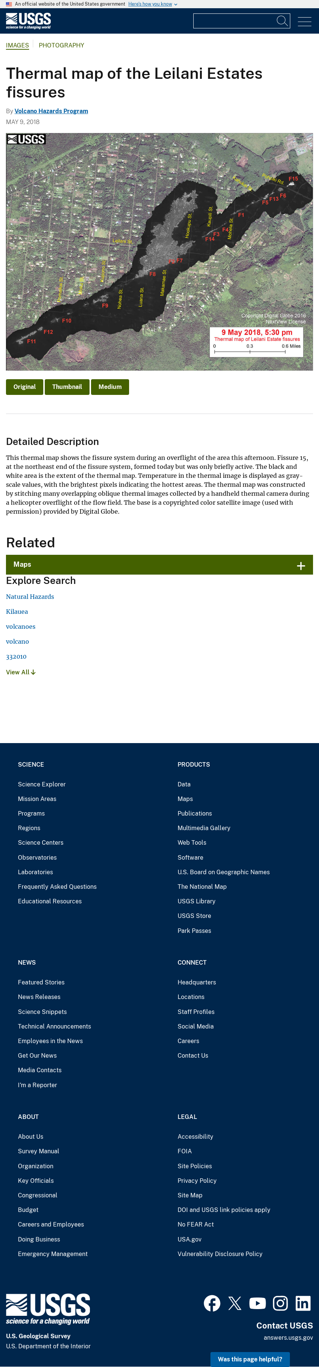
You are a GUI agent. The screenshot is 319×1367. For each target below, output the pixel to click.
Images (17, 45)
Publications (195, 813)
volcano (17, 641)
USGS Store (194, 915)
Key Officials (36, 1180)
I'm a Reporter (37, 1085)
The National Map (202, 886)
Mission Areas (37, 798)
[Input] (241, 20)
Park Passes (194, 930)
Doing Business (39, 1239)
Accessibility (195, 1136)
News (27, 962)
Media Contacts (40, 1070)
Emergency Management (53, 1254)
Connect (192, 962)
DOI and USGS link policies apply (224, 1209)
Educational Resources (50, 901)
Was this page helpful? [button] (250, 1359)
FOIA (185, 1151)
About (28, 1116)
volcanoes (20, 626)
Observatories (37, 857)
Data (184, 784)
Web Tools (192, 842)
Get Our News (37, 1055)
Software (190, 857)
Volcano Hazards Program (51, 111)
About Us (30, 1136)
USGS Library (197, 901)
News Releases (39, 996)
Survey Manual (38, 1151)
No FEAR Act (196, 1224)
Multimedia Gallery (204, 828)
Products (194, 764)
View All (20, 672)
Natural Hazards (30, 596)
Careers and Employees (51, 1224)
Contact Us (193, 1055)
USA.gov (189, 1239)
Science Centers (40, 842)
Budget (28, 1209)
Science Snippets (42, 1011)
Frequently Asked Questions (57, 886)
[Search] (282, 20)
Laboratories (35, 872)
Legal (187, 1116)
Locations (191, 996)
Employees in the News (50, 1041)
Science (31, 764)
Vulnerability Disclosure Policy (220, 1254)
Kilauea (17, 611)
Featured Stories (41, 982)
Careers (188, 1041)
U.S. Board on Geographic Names (224, 872)
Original (24, 386)
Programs (31, 813)
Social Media (196, 1026)
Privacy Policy (197, 1180)
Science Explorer (42, 784)
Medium (110, 386)
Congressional (37, 1195)
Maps (22, 564)
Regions (29, 828)
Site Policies (195, 1166)
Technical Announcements (54, 1026)
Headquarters (197, 982)
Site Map (190, 1195)
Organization (35, 1166)
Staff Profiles (196, 1011)
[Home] (28, 27)
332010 (16, 656)
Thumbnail (67, 386)
